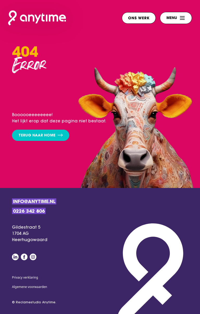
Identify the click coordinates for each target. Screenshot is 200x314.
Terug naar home (40, 135)
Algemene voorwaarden (29, 287)
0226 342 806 (29, 211)
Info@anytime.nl (34, 202)
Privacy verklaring (25, 277)
